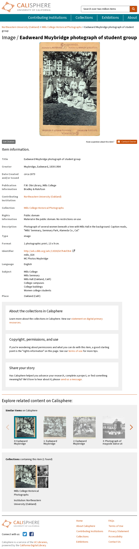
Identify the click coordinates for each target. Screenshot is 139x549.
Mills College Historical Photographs (62, 27)
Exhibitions (110, 17)
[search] (133, 9)
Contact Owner (127, 141)
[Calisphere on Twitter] (25, 534)
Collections (84, 17)
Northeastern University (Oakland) (21, 27)
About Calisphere (85, 526)
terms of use (75, 351)
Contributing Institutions (47, 17)
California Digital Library (33, 545)
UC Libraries (40, 542)
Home (79, 521)
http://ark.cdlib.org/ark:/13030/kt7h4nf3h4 (47, 251)
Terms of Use (116, 526)
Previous (7, 427)
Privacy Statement (119, 531)
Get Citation (8, 141)
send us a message (71, 379)
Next (131, 427)
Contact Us (115, 542)
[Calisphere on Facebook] (31, 534)
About (132, 17)
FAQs (111, 521)
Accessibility (116, 536)
